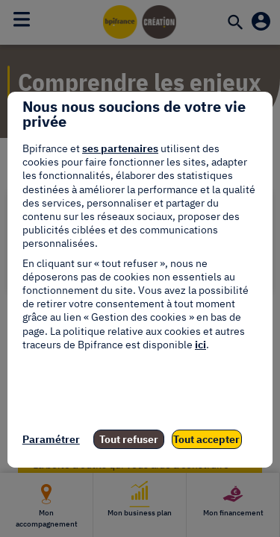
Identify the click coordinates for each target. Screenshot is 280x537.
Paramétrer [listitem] (51, 439)
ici (200, 344)
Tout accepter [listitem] (206, 439)
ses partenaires (120, 148)
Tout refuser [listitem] (128, 439)
